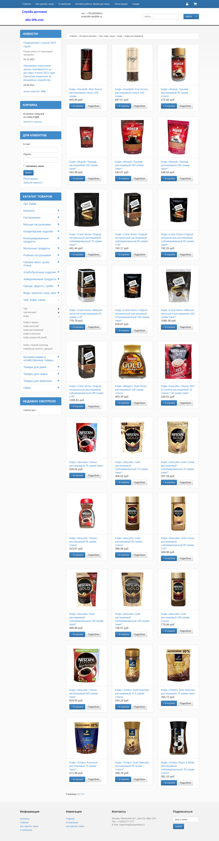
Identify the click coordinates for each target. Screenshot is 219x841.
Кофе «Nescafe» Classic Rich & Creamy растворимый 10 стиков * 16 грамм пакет (178, 389)
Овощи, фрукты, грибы (38, 286)
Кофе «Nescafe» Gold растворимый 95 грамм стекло (128, 541)
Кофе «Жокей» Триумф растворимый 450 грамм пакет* (175, 165)
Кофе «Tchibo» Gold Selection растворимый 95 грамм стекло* (132, 766)
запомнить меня (35, 166)
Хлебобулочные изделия (39, 272)
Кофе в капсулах (31, 333)
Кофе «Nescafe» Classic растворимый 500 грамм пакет (83, 693)
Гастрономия (31, 217)
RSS (43, 91)
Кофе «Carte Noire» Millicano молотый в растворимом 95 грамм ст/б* (85, 313)
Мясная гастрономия (37, 224)
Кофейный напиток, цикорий (37, 348)
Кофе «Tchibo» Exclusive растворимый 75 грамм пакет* (83, 766)
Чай (25, 308)
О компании (65, 4)
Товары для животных (37, 381)
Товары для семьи (35, 374)
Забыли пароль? (33, 182)
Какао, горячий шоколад (35, 345)
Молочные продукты (36, 248)
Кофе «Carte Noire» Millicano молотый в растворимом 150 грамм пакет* (177, 313)
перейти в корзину (32, 121)
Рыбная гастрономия (37, 255)
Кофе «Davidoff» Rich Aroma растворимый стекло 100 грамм (85, 93)
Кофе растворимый (33, 330)
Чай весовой (29, 312)
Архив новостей (31, 91)
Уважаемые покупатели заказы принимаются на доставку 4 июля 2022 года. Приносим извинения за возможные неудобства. (39, 72)
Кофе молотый (30, 326)
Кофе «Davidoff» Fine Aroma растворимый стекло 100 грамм (131, 93)
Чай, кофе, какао (34, 299)
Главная (26, 4)
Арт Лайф (29, 203)
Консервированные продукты (36, 240)
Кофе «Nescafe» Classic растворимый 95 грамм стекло (83, 541)
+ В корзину (77, 106)
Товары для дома (34, 367)
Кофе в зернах (30, 322)
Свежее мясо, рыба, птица (36, 264)
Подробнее (93, 106)
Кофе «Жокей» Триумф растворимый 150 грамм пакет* (83, 165)
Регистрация (121, 4)
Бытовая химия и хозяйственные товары (38, 358)
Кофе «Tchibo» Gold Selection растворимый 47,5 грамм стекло (132, 693)
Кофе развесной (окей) (35, 337)
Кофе (26, 316)
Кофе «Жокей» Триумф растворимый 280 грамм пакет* (129, 165)
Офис (27, 387)
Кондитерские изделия (38, 231)
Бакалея (28, 210)
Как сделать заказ (44, 4)
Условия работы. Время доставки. (92, 4)
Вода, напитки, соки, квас (39, 293)
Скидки (135, 4)
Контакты (24, 818)
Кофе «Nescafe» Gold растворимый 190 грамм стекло (175, 617)
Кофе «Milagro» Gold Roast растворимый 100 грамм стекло (130, 389)
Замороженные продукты (39, 279)
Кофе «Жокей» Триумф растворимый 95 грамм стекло (174, 93)
